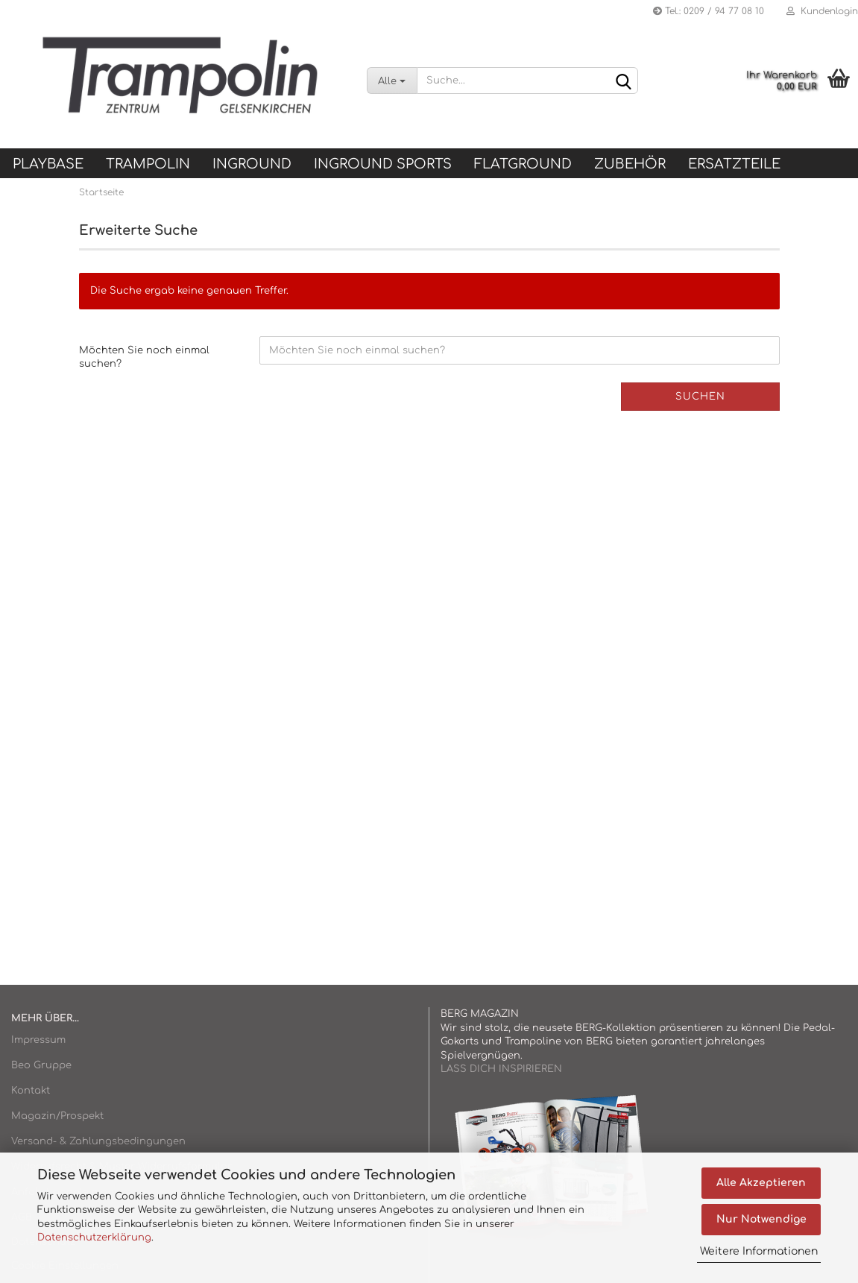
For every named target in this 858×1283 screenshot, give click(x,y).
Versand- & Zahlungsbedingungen (98, 1141)
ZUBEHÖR (630, 164)
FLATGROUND (523, 164)
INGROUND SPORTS (383, 164)
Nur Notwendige (761, 1219)
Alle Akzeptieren (761, 1182)
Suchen (700, 396)
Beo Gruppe (41, 1065)
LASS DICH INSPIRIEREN (501, 1069)
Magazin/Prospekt (57, 1116)
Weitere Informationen (759, 1251)
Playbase (48, 164)
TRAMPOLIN (148, 164)
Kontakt (30, 1090)
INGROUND (251, 164)
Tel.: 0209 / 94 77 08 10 (708, 11)
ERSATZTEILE (734, 164)
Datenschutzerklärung (94, 1237)
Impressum (38, 1040)
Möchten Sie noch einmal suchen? (144, 357)
